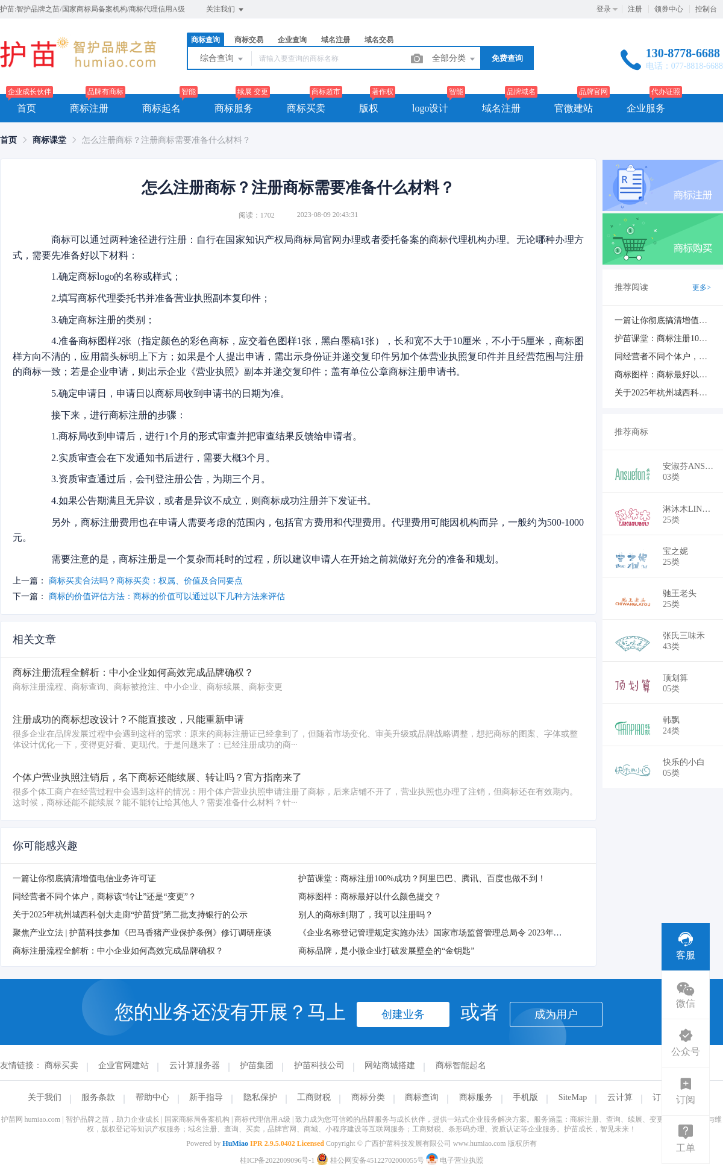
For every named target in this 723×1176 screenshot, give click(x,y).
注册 (635, 9)
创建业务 (403, 1014)
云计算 (620, 1097)
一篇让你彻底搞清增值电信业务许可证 (84, 878)
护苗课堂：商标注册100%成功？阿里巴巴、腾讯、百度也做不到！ (422, 878)
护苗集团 (257, 1065)
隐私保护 (260, 1097)
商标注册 (89, 108)
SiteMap (573, 1097)
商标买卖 (306, 108)
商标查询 (205, 40)
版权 (368, 108)
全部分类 (454, 59)
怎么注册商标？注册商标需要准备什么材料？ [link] (166, 140)
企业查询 (292, 40)
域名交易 (379, 40)
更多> (701, 287)
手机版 (525, 1097)
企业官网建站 (123, 1065)
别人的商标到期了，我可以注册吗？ (365, 914)
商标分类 (368, 1097)
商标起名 (161, 108)
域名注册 (335, 40)
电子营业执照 (454, 1160)
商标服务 (233, 108)
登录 (603, 9)
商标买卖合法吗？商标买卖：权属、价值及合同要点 (146, 580)
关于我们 (44, 1097)
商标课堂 (49, 140)
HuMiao (235, 1143)
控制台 (706, 9)
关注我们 (225, 10)
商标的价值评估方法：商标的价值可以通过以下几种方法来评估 (167, 596)
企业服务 (646, 108)
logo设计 (430, 108)
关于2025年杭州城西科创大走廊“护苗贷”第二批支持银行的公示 (130, 914)
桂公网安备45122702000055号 (371, 1160)
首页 (26, 108)
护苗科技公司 (319, 1065)
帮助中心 (152, 1097)
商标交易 (248, 40)
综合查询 (222, 59)
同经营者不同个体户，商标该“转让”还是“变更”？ (104, 896)
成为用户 (556, 1014)
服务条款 (98, 1097)
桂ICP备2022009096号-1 (277, 1160)
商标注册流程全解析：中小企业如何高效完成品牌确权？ (118, 950)
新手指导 (206, 1097)
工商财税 (314, 1097)
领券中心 (668, 9)
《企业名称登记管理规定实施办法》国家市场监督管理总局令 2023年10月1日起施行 (453, 932)
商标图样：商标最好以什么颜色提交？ (370, 896)
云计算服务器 (194, 1065)
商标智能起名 (461, 1065)
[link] (8, 140)
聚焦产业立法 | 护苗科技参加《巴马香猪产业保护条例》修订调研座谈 (142, 932)
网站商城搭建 (390, 1065)
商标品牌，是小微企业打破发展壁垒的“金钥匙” (386, 950)
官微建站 (573, 108)
